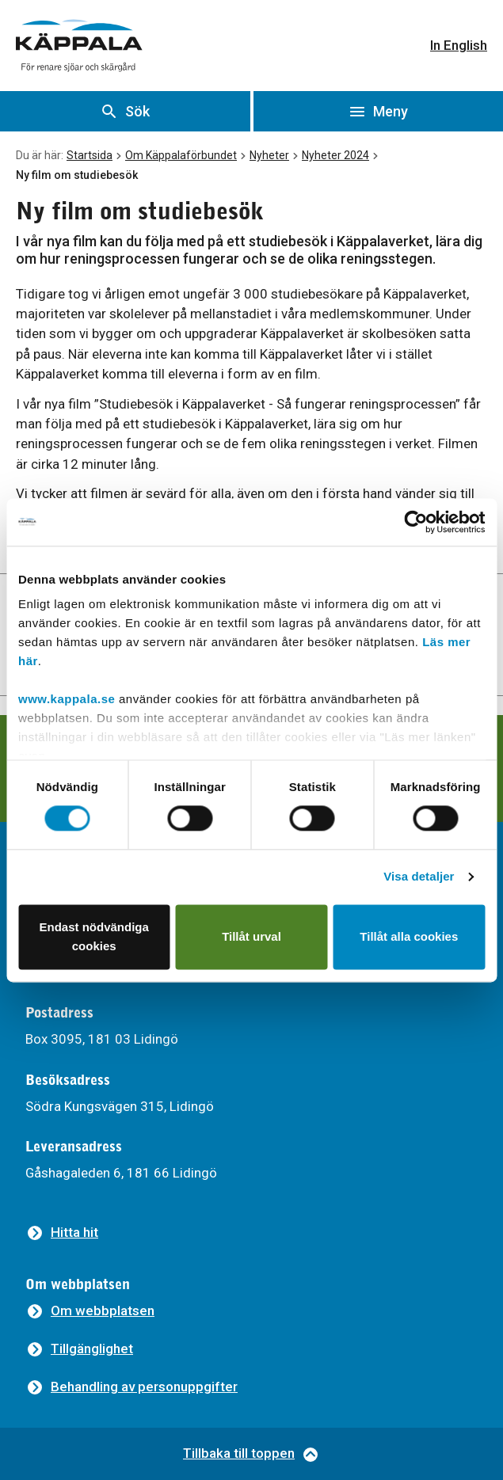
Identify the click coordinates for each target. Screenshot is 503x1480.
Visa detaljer (418, 877)
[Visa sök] (125, 111)
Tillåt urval (251, 936)
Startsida (89, 155)
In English (458, 45)
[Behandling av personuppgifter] (131, 1387)
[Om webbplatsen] (89, 1311)
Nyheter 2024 (335, 155)
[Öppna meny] (378, 111)
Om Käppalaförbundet (181, 155)
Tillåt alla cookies (409, 936)
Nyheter (269, 155)
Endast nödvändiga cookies (94, 936)
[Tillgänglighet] (79, 1349)
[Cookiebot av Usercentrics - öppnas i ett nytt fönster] (415, 522)
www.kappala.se (66, 699)
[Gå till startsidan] (79, 45)
